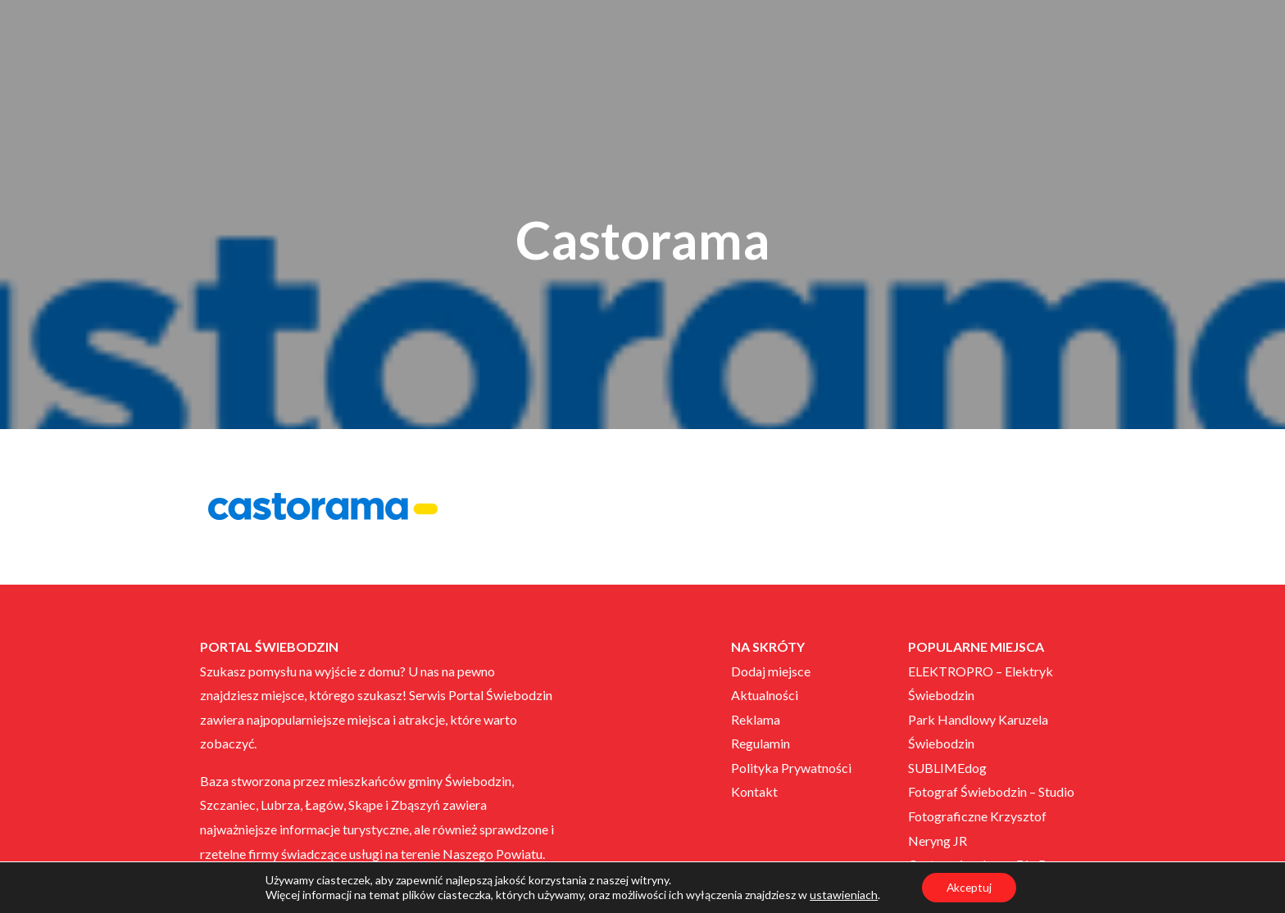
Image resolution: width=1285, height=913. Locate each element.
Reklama (755, 719)
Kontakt (754, 791)
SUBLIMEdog (947, 767)
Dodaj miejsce (771, 671)
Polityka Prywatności (791, 767)
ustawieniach (843, 895)
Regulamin (760, 743)
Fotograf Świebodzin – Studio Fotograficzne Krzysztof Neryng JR (991, 815)
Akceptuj (969, 887)
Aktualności (764, 695)
